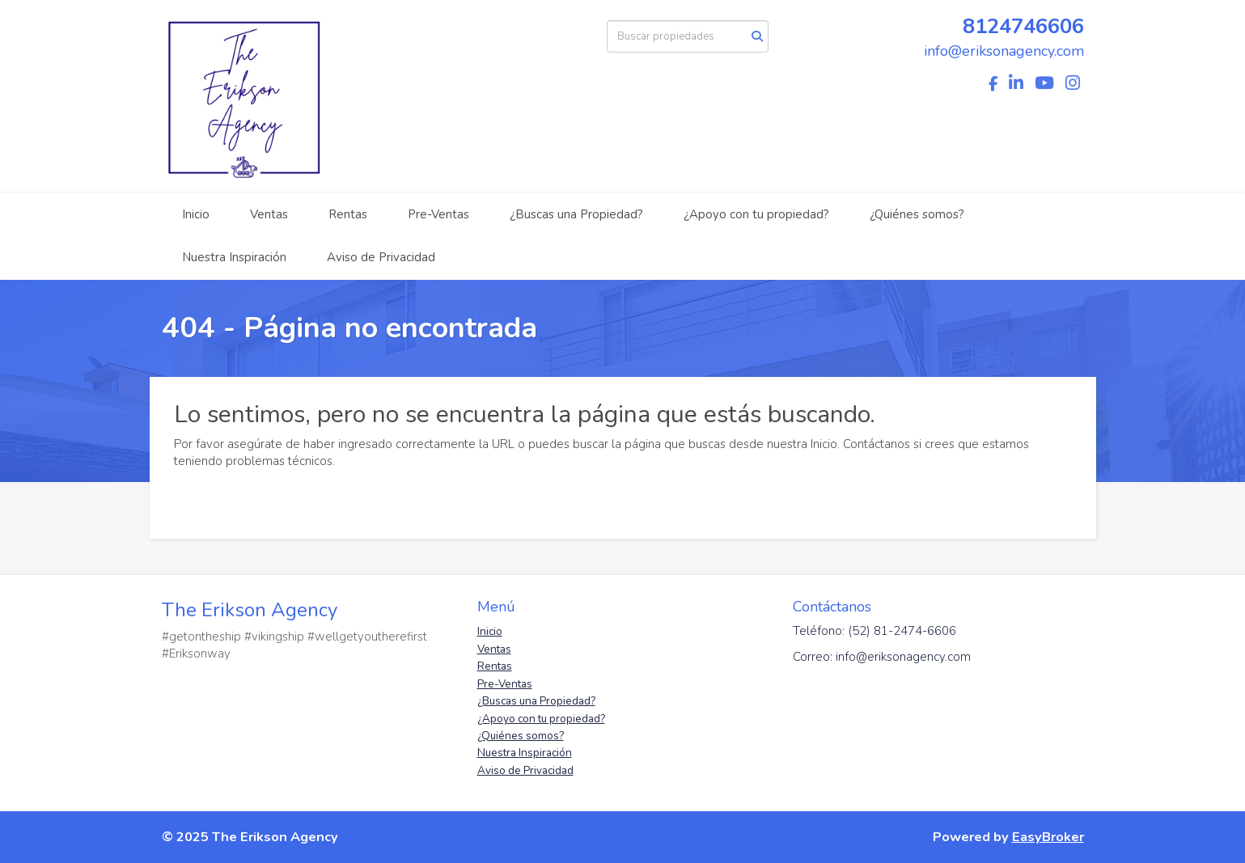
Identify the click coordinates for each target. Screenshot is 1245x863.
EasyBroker (1048, 836)
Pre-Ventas (438, 214)
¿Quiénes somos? (917, 214)
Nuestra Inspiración (234, 257)
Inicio (196, 214)
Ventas (269, 214)
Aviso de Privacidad (381, 257)
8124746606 (1023, 26)
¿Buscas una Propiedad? (576, 214)
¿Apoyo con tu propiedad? (756, 214)
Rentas (347, 214)
